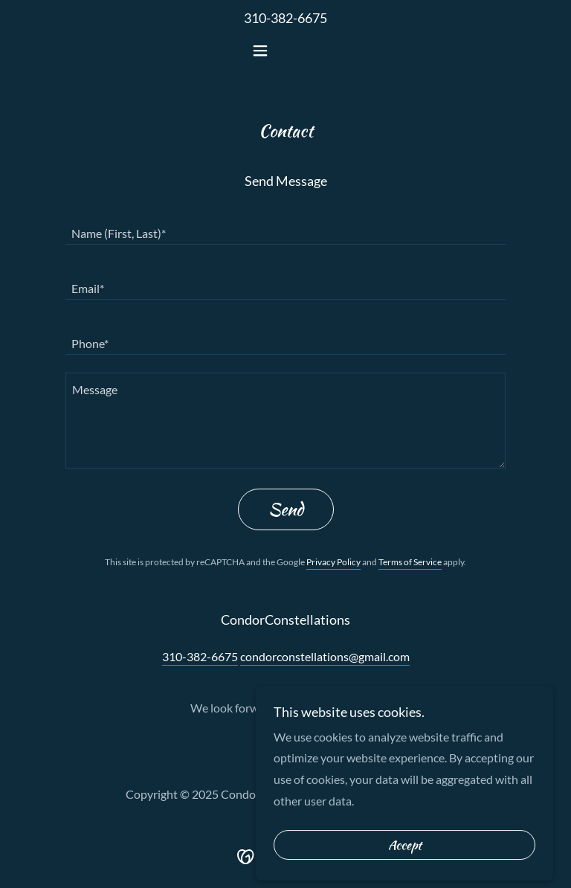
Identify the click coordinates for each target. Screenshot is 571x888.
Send (285, 509)
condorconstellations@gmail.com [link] (325, 656)
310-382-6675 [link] (285, 18)
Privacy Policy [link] (333, 561)
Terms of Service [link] (410, 561)
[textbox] (285, 226)
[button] (285, 50)
